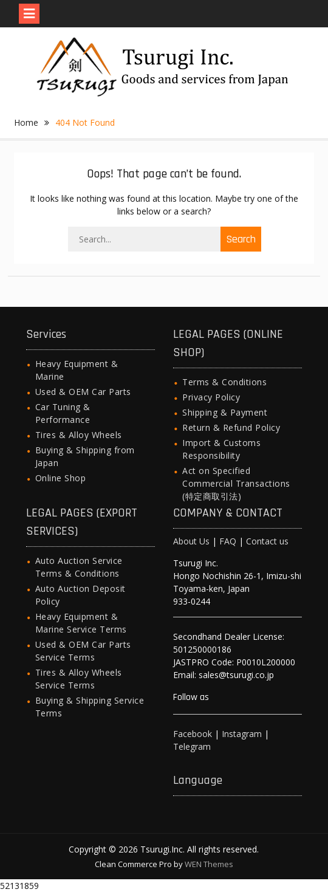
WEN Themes (209, 864)
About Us (191, 541)
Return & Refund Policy (231, 427)
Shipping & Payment (224, 412)
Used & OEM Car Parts (83, 391)
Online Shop (60, 478)
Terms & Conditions (224, 382)
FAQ (227, 541)
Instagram (242, 733)
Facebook (192, 733)
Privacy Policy (211, 397)
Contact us (267, 541)
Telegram (192, 746)
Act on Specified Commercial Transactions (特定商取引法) (236, 483)
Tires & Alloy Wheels (78, 435)
